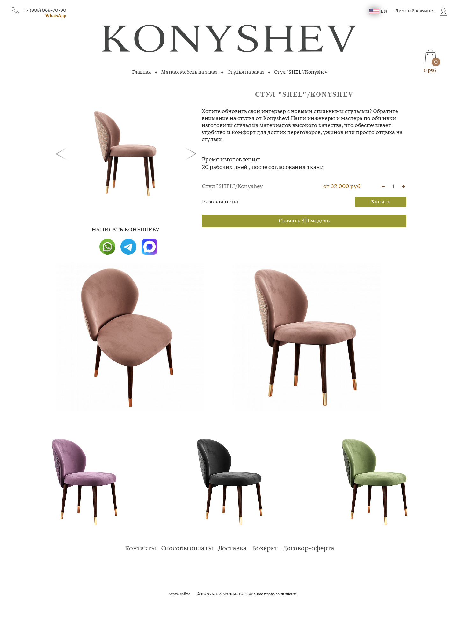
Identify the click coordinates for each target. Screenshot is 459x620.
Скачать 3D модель (304, 221)
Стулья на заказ (245, 72)
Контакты (140, 548)
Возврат (265, 548)
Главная (141, 72)
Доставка (232, 548)
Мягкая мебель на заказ (189, 72)
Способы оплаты (187, 548)
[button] (63, 153)
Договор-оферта (308, 548)
